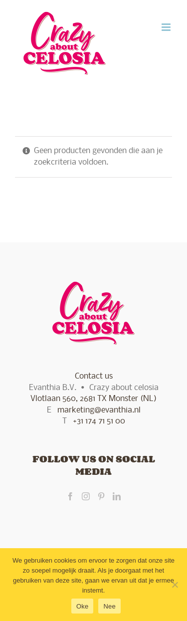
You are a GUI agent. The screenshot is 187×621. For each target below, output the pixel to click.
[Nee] (175, 585)
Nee (109, 606)
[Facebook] (70, 496)
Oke (82, 606)
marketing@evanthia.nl (99, 410)
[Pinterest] (101, 496)
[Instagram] (86, 496)
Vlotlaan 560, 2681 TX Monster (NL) (93, 399)
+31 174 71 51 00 (99, 421)
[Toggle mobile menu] (167, 27)
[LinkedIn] (117, 496)
